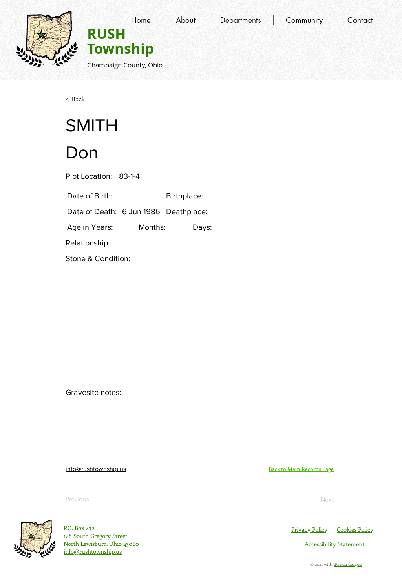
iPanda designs (348, 564)
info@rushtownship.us (96, 468)
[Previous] (91, 499)
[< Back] (91, 99)
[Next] (314, 499)
